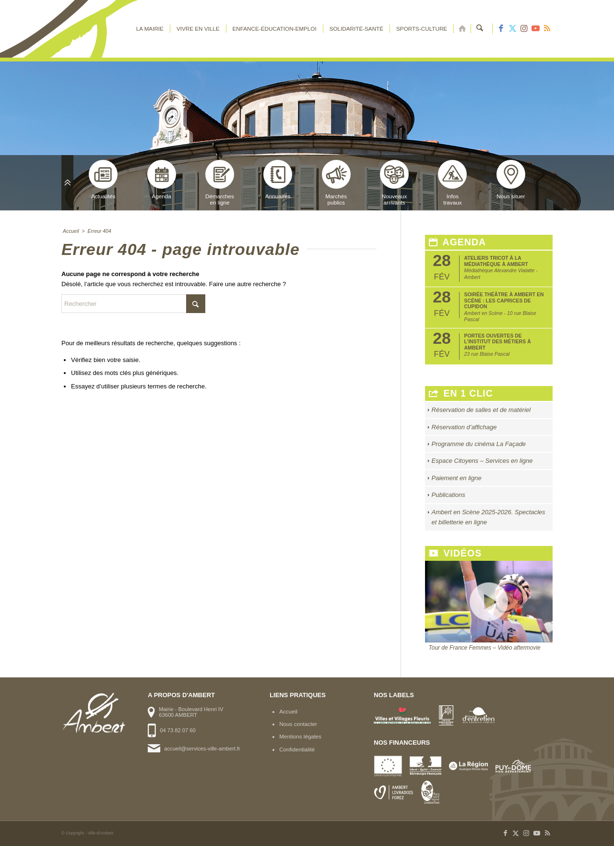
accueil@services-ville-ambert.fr (202, 748)
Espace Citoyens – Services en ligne (482, 460)
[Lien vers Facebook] (501, 29)
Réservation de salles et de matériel (481, 409)
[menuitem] (150, 29)
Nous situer (510, 179)
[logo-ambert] (99, 29)
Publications (448, 494)
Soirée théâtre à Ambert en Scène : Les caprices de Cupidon (504, 300)
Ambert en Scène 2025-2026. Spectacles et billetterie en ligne (488, 517)
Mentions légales (300, 736)
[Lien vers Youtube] (535, 29)
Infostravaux (452, 182)
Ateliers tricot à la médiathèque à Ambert (496, 260)
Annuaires (277, 179)
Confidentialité (297, 749)
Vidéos (455, 553)
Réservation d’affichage (464, 427)
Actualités (103, 179)
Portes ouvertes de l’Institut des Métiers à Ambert (497, 341)
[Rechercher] (480, 29)
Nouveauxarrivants (394, 182)
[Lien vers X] (512, 29)
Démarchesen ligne (219, 182)
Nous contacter (298, 724)
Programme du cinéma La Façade (479, 443)
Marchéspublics (336, 182)
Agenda (161, 179)
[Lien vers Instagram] (524, 29)
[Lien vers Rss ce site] (547, 29)
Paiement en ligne (457, 478)
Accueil (288, 711)
